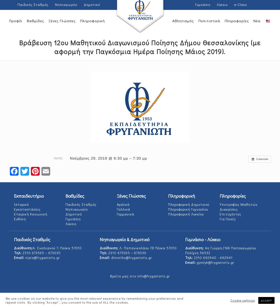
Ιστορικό (21, 204)
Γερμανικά (125, 214)
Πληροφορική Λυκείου (186, 214)
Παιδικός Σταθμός (33, 4)
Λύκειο (222, 4)
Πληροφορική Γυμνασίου (188, 209)
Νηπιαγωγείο (66, 4)
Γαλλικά (123, 209)
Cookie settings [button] (242, 301)
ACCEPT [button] (266, 300)
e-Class (240, 4)
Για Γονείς (228, 219)
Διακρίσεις (229, 209)
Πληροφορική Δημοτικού (188, 204)
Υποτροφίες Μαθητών (239, 204)
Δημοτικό (92, 4)
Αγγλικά (123, 204)
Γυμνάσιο (202, 4)
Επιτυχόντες (230, 214)
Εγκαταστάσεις (27, 209)
